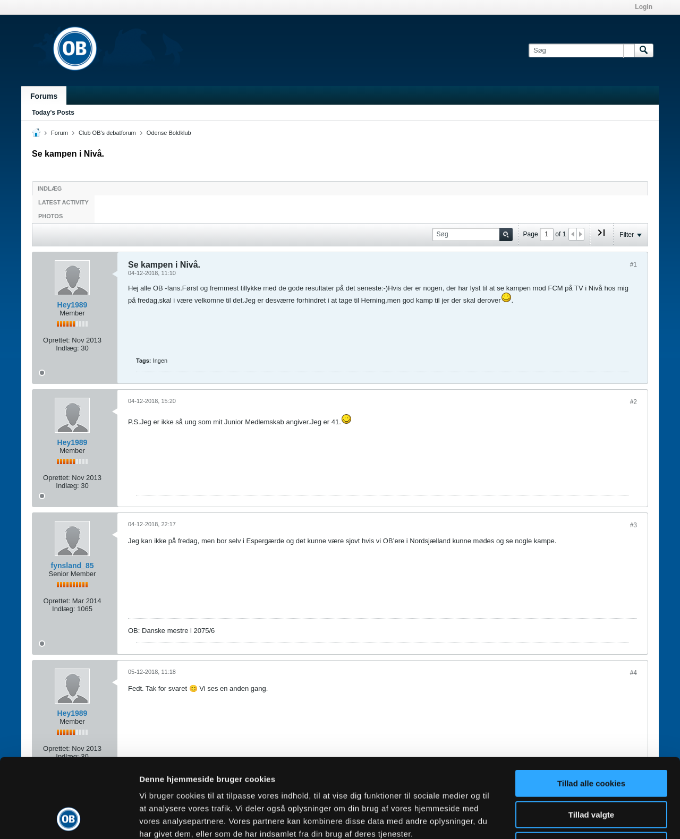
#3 (633, 525)
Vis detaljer (552, 818)
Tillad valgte (591, 740)
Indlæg (50, 188)
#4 (633, 673)
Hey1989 (72, 305)
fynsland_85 (72, 565)
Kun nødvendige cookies (591, 771)
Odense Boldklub (169, 133)
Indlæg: (67, 348)
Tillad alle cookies (591, 709)
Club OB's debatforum (107, 133)
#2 (633, 402)
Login (643, 7)
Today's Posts (53, 112)
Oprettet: (56, 340)
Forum (59, 133)
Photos (50, 216)
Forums (43, 96)
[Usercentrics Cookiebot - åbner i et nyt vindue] (68, 818)
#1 (633, 264)
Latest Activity (63, 202)
